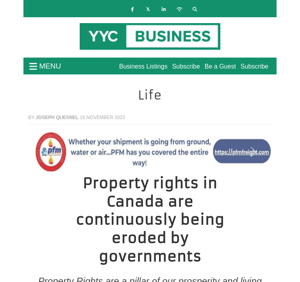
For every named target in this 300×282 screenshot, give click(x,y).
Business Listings (143, 66)
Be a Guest (220, 66)
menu (45, 66)
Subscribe (254, 66)
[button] (46, 152)
